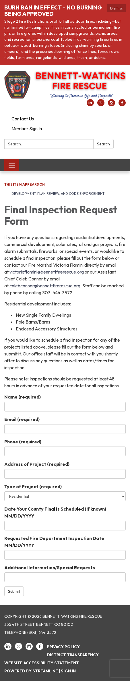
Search (103, 144)
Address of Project (36, 464)
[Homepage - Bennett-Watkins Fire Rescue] (65, 85)
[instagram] (111, 104)
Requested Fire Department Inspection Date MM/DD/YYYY (54, 541)
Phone (22, 442)
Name (22, 397)
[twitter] (100, 104)
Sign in (68, 671)
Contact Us (22, 119)
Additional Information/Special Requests (49, 567)
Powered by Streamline (31, 671)
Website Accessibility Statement (41, 662)
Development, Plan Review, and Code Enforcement (57, 193)
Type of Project (33, 486)
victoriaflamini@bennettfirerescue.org (46, 272)
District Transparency (73, 654)
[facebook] (122, 104)
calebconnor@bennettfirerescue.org (44, 285)
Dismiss (116, 8)
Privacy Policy (63, 646)
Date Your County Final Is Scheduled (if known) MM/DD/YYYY (55, 512)
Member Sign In (26, 128)
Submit (14, 591)
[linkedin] (90, 104)
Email (22, 419)
